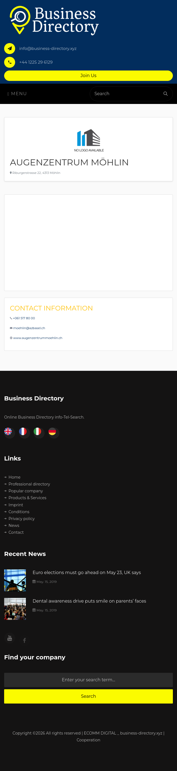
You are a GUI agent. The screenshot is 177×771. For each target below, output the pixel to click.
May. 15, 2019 (44, 582)
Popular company (23, 490)
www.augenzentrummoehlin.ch (37, 338)
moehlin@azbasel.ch (29, 328)
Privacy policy (19, 518)
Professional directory (27, 484)
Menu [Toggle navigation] (17, 93)
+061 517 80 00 (24, 318)
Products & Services (25, 497)
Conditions (16, 511)
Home (12, 477)
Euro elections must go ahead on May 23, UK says (86, 572)
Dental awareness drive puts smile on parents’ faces (89, 601)
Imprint (13, 504)
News (11, 525)
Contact (14, 532)
